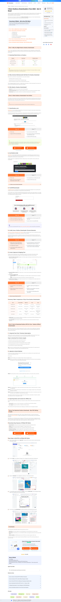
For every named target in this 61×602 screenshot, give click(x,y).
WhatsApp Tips (21, 594)
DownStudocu (10, 110)
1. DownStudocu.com (14, 32)
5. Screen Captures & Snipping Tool (16, 37)
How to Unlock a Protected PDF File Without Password (49, 30)
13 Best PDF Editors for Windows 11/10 (49, 21)
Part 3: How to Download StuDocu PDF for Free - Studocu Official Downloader (22, 38)
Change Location (35, 594)
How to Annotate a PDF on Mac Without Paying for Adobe (48, 32)
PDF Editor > (12, 6)
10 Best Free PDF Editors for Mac (49, 22)
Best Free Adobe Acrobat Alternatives (48, 24)
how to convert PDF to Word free (25, 226)
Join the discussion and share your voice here (18, 570)
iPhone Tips (28, 594)
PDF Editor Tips (47, 16)
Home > (10, 6)
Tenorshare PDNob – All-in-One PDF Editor (20, 21)
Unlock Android (13, 594)
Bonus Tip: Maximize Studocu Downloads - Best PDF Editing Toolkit (20, 42)
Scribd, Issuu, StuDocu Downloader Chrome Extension (16, 232)
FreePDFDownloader (11, 189)
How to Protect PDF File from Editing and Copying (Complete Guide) (48, 35)
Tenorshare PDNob (14, 415)
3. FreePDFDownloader (15, 34)
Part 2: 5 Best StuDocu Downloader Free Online (17, 30)
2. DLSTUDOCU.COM (14, 33)
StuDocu (9, 50)
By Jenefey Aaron (49, 8)
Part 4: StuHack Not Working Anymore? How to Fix (17, 40)
